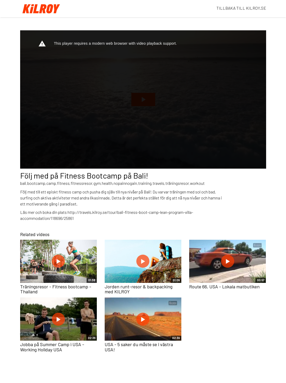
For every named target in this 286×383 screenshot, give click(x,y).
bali (23, 183)
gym (97, 183)
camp (51, 183)
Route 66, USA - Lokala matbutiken (224, 286)
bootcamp (36, 183)
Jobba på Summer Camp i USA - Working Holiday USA (52, 346)
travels (158, 183)
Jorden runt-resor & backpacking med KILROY (138, 289)
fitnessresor (81, 183)
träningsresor (177, 183)
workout (197, 183)
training (145, 183)
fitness (63, 183)
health (107, 183)
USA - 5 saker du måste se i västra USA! (139, 346)
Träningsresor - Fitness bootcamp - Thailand (55, 289)
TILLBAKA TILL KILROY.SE (241, 7)
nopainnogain (125, 183)
